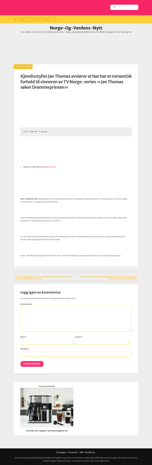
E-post (78, 337)
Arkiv (40, 19)
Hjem (18, 19)
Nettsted (24, 349)
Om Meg (51, 19)
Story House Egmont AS (99, 461)
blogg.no (67, 461)
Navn (23, 337)
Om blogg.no (61, 452)
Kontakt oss (90, 452)
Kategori (29, 19)
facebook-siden (49, 167)
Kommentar (26, 304)
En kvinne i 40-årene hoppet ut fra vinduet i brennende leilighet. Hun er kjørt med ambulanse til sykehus (43, 278)
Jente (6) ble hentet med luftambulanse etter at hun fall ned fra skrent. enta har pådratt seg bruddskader (108, 278)
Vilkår (81, 452)
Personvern (73, 452)
